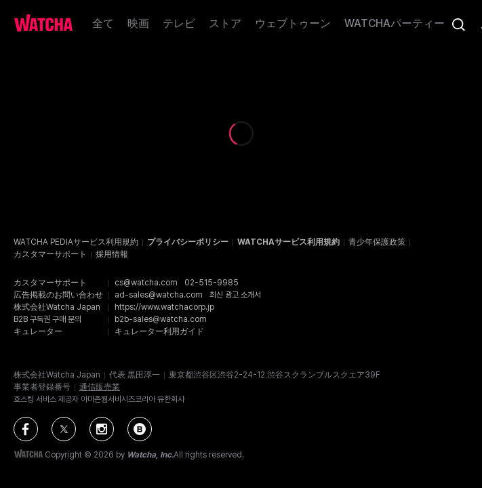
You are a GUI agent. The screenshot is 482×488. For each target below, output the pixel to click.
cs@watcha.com (146, 282)
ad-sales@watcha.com (159, 295)
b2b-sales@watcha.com (161, 319)
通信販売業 (99, 387)
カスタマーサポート (50, 254)
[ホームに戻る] (43, 24)
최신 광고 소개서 (235, 295)
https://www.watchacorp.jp (164, 307)
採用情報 (112, 254)
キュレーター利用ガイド (159, 331)
